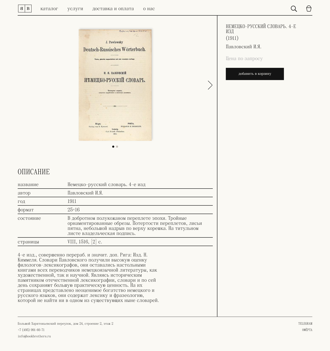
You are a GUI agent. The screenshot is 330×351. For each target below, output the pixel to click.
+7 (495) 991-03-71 (31, 330)
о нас (149, 8)
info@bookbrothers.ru (34, 336)
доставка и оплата (113, 8)
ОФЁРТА (307, 330)
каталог (49, 8)
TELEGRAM (305, 323)
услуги (75, 8)
